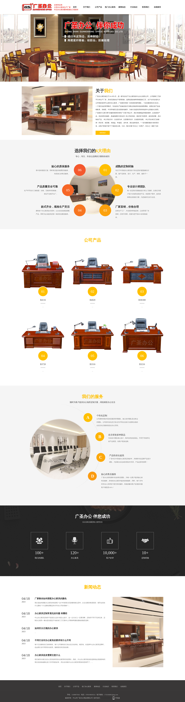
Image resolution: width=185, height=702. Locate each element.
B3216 (142, 364)
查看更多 (103, 133)
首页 (75, 7)
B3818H (142, 300)
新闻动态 (122, 7)
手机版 (117, 698)
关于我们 (86, 7)
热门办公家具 (110, 7)
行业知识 (133, 7)
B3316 (92, 364)
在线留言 (157, 7)
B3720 (43, 364)
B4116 (43, 300)
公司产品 (98, 7)
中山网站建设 (105, 698)
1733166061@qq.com (111, 695)
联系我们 (145, 7)
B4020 (92, 300)
